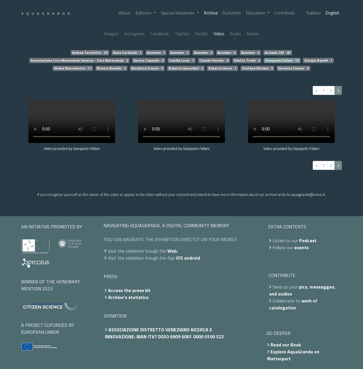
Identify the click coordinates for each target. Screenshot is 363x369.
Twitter (182, 33)
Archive (211, 12)
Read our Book (286, 344)
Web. (172, 250)
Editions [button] (144, 12)
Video (219, 33)
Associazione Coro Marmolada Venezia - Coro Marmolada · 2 (79, 60)
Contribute (284, 12)
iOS (179, 257)
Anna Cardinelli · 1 (127, 52)
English (332, 12)
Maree (253, 33)
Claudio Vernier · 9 (214, 60)
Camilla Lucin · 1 (181, 60)
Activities (232, 12)
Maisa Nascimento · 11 (73, 68)
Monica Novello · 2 (111, 68)
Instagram (134, 33)
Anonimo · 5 (226, 52)
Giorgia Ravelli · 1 (318, 60)
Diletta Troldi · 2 (247, 60)
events (301, 247)
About (125, 12)
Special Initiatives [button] (178, 12)
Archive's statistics (128, 297)
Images (111, 33)
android (192, 257)
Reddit (201, 33)
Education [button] (256, 12)
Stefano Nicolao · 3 (257, 68)
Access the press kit (129, 290)
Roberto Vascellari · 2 (185, 68)
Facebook (159, 33)
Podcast (307, 240)
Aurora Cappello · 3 (149, 60)
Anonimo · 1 (156, 52)
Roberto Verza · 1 (222, 68)
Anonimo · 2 (203, 52)
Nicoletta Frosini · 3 (147, 68)
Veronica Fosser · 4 (293, 68)
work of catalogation (293, 304)
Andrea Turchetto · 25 (90, 52)
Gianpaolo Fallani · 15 (282, 60)
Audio (235, 33)
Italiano (313, 12)
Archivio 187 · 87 (278, 52)
